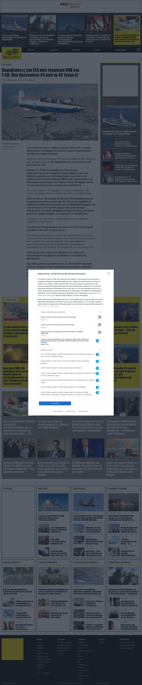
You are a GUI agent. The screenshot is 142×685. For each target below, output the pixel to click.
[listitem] (71, 312)
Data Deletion (58, 411)
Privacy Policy (83, 411)
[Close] (109, 274)
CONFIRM (55, 403)
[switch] (98, 316)
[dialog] (71, 343)
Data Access (71, 411)
